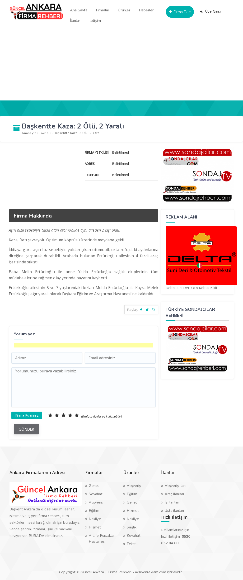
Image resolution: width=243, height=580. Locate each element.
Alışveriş (96, 502)
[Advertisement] (121, 65)
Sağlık (131, 527)
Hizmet (95, 527)
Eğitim (94, 510)
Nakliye (95, 519)
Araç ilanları (174, 494)
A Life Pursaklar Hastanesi (102, 538)
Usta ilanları (174, 510)
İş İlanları (172, 502)
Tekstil (132, 544)
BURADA (36, 535)
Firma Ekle (180, 12)
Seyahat (95, 494)
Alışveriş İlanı (175, 485)
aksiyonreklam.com (150, 572)
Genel (94, 485)
